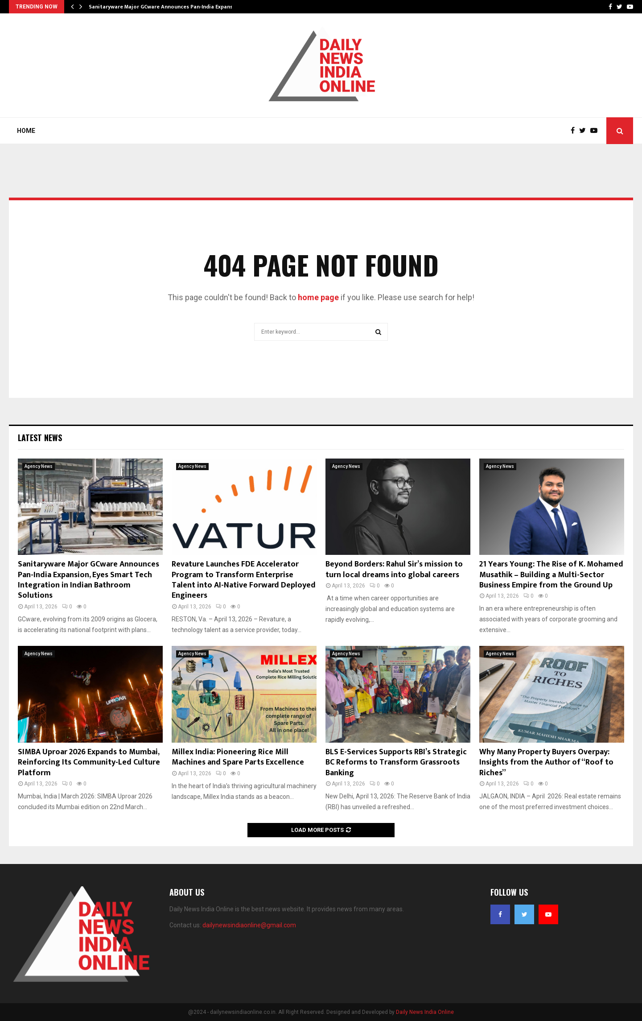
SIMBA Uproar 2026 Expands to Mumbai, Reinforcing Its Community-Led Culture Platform (89, 762)
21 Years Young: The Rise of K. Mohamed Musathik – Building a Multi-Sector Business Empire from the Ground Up (551, 575)
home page (318, 297)
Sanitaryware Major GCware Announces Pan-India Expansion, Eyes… (174, 6)
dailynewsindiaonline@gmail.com (249, 925)
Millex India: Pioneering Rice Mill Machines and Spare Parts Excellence (238, 757)
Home (26, 130)
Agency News (39, 466)
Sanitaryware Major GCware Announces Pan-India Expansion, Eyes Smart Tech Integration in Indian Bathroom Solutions (88, 580)
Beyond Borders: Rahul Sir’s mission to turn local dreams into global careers (394, 569)
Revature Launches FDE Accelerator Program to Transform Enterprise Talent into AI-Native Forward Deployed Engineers (244, 580)
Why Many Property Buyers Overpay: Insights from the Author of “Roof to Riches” (546, 762)
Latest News (40, 437)
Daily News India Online (425, 1012)
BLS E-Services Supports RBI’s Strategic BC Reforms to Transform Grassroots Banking (396, 762)
